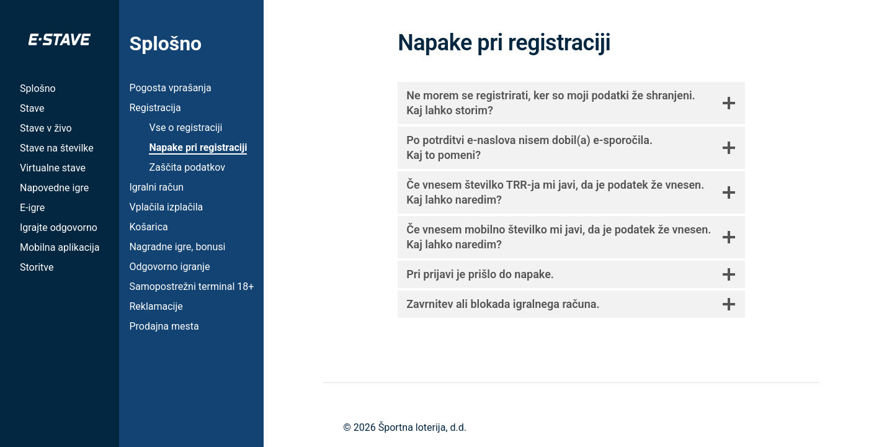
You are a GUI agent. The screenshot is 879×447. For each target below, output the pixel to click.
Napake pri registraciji (198, 147)
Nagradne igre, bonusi (177, 247)
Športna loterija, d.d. (422, 427)
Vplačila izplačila (166, 207)
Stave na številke (57, 148)
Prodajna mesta (164, 326)
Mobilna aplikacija (59, 247)
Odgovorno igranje (169, 267)
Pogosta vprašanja (170, 88)
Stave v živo (46, 128)
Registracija (155, 108)
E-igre (32, 208)
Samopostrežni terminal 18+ (191, 286)
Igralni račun (156, 187)
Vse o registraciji (185, 127)
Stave (32, 108)
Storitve (36, 267)
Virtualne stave (53, 168)
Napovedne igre (54, 188)
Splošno (38, 88)
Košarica (148, 227)
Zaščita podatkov (187, 167)
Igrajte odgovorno (58, 227)
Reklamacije (155, 306)
